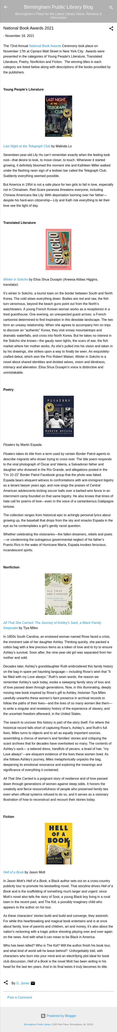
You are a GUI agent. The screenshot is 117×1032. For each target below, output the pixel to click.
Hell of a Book (13, 872)
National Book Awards (45, 46)
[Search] (111, 8)
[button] (111, 29)
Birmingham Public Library (37, 1024)
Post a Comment (19, 997)
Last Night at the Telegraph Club (26, 146)
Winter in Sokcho (15, 279)
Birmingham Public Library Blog (58, 7)
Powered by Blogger (58, 1016)
